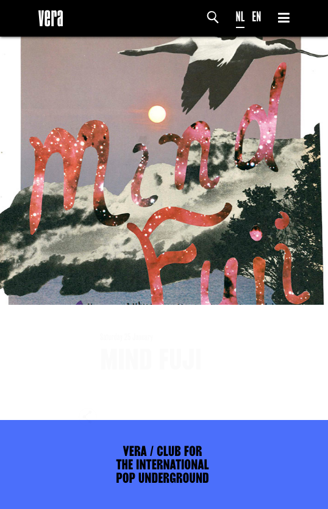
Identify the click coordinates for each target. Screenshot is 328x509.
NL (240, 16)
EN (256, 16)
